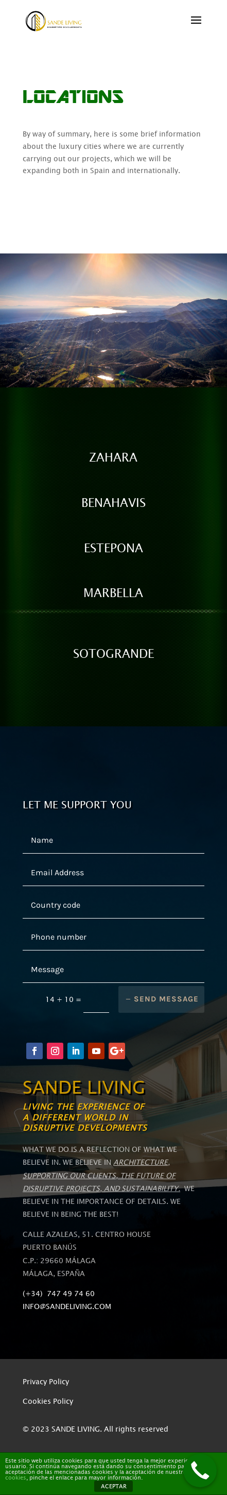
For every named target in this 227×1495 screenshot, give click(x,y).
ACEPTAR (114, 1486)
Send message (166, 999)
